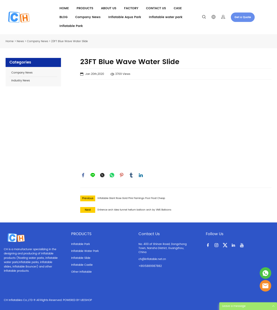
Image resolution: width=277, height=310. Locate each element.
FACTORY (131, 8)
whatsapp (112, 175)
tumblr (131, 175)
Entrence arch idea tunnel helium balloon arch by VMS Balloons (134, 210)
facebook (83, 175)
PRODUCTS (85, 8)
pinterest (121, 175)
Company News (88, 17)
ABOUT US (108, 8)
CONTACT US (156, 8)
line (93, 175)
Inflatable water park (166, 17)
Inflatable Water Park (85, 251)
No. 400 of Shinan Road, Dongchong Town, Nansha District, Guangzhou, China (162, 248)
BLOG (63, 17)
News (20, 41)
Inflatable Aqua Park (124, 17)
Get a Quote (242, 17)
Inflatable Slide (80, 258)
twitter (102, 175)
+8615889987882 (150, 266)
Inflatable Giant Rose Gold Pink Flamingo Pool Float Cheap (131, 198)
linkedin (141, 175)
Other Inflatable (81, 272)
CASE (178, 8)
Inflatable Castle (82, 265)
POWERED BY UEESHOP (77, 300)
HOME (64, 8)
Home (10, 41)
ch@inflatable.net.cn (152, 259)
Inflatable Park (71, 25)
